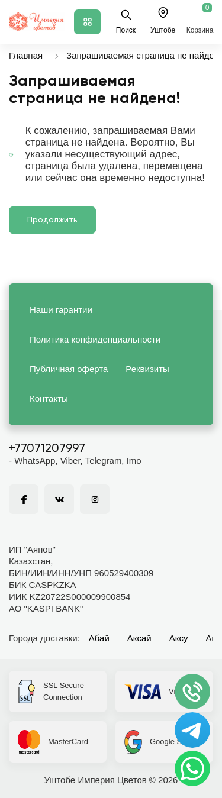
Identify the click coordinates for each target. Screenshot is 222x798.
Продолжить (52, 220)
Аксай (139, 638)
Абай (99, 638)
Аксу (178, 638)
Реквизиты (147, 369)
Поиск (126, 21)
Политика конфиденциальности (95, 339)
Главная (26, 55)
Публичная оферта (69, 369)
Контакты (49, 398)
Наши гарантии (61, 310)
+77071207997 (47, 449)
